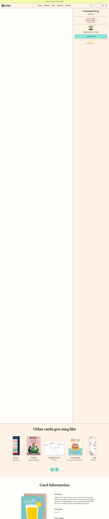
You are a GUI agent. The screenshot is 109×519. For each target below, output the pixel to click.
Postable (91, 14)
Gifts (53, 5)
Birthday (46, 5)
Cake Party (23, 458)
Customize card (90, 36)
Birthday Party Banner (64, 458)
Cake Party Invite (86, 458)
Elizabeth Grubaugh (44, 460)
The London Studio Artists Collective (87, 460)
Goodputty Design (23, 460)
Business (68, 5)
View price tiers (91, 22)
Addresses (60, 5)
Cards (40, 5)
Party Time (44, 458)
